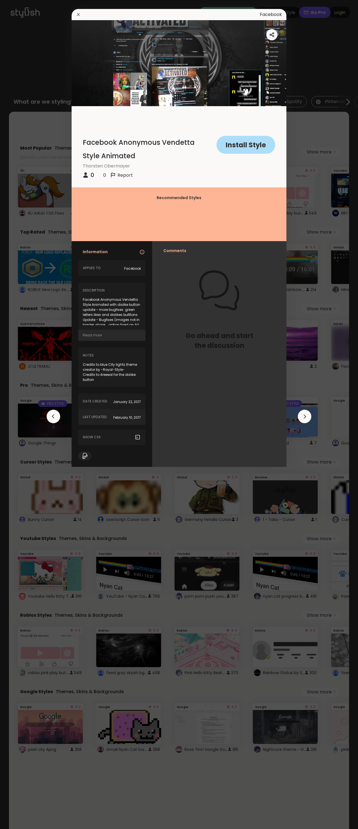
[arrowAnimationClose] (53, 416)
